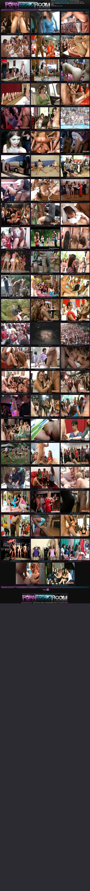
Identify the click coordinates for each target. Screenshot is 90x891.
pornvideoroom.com (26, 602)
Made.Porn (71, 1)
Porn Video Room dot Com (62, 0)
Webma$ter (65, 602)
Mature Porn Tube (55, 1)
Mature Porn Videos (64, 1)
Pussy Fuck (59, 5)
